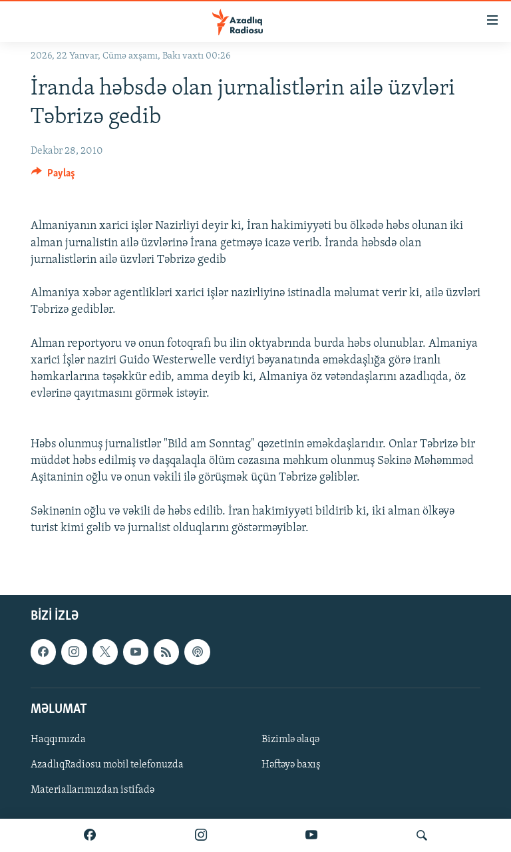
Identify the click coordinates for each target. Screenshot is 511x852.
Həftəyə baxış (291, 764)
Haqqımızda (58, 739)
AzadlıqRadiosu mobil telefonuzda (107, 764)
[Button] (53, 176)
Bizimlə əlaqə (290, 739)
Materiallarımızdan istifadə (92, 790)
